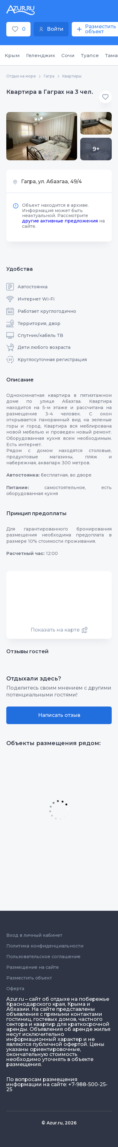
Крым (12, 55)
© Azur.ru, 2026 (59, 1123)
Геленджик (40, 55)
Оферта (15, 988)
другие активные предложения (60, 221)
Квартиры (71, 76)
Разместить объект (29, 978)
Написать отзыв (59, 715)
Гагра (49, 76)
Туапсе (90, 55)
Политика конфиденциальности (44, 946)
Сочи (68, 55)
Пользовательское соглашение (43, 956)
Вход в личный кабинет (34, 935)
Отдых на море (21, 76)
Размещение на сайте (32, 967)
